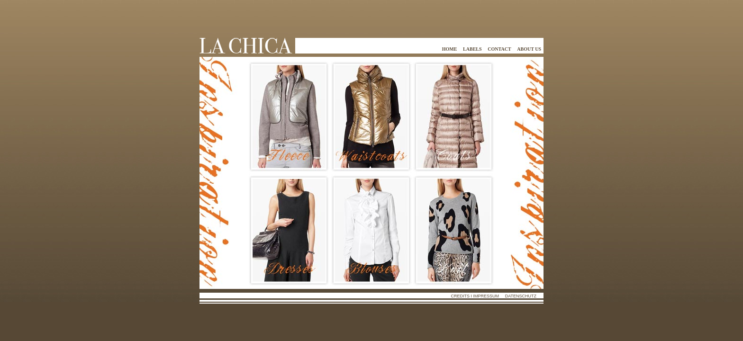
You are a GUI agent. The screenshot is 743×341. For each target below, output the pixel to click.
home (449, 49)
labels (472, 49)
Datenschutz (520, 296)
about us (529, 49)
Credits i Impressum (475, 296)
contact (499, 49)
